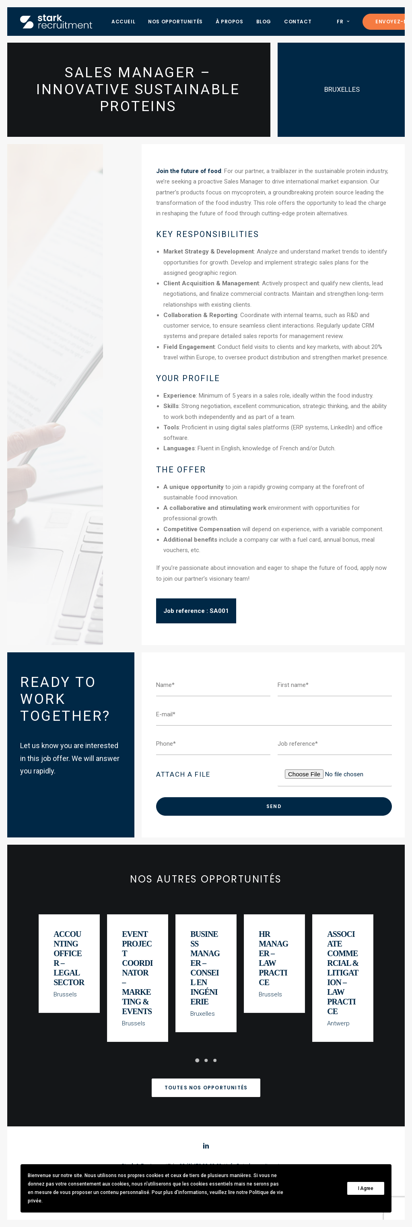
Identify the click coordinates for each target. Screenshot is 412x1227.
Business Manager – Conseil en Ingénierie (205, 970)
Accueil (123, 21)
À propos (229, 21)
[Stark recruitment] (56, 21)
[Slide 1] (197, 1060)
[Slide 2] (206, 1060)
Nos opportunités (175, 21)
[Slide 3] (214, 1060)
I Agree (365, 1188)
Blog (263, 21)
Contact (297, 21)
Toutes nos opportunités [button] (206, 1087)
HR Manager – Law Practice (274, 960)
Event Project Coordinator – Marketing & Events (137, 974)
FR (343, 21)
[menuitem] (123, 21)
